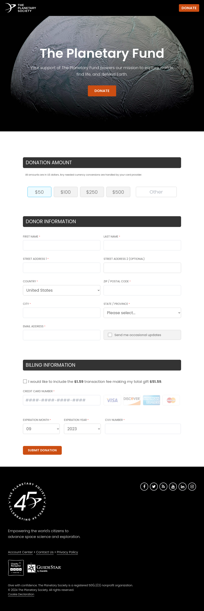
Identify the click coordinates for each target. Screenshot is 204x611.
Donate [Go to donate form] (102, 90)
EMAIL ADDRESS (33, 326)
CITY (26, 304)
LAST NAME (111, 237)
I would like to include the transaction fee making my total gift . (95, 381)
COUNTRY (29, 281)
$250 (92, 192)
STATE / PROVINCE (116, 304)
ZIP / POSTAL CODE (116, 281)
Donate (189, 7)
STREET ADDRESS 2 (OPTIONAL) (124, 259)
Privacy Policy (67, 552)
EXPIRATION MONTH (36, 420)
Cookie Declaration (21, 594)
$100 (66, 192)
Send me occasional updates (138, 335)
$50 (39, 192)
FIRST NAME (30, 237)
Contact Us (45, 552)
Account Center (20, 552)
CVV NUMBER (114, 420)
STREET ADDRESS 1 (35, 259)
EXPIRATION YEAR (75, 420)
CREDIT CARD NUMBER (38, 391)
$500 (118, 192)
